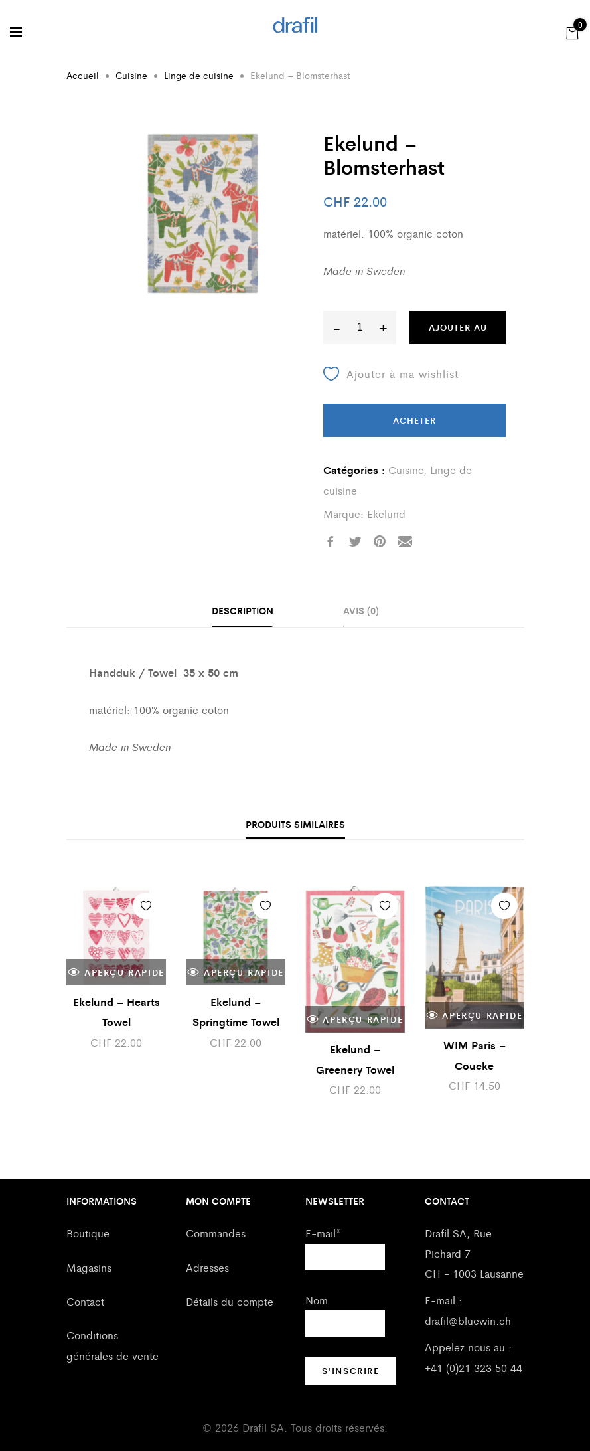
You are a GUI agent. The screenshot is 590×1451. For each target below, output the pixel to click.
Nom (316, 1300)
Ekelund (386, 513)
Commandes (216, 1232)
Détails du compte (229, 1301)
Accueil (82, 75)
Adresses (207, 1267)
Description (242, 610)
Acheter (414, 420)
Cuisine (131, 75)
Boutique (88, 1232)
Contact (85, 1301)
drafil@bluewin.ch (468, 1320)
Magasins (88, 1267)
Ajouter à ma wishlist (391, 374)
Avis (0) (361, 610)
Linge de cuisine (199, 75)
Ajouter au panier (458, 332)
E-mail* (323, 1232)
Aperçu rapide (116, 972)
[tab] (242, 611)
